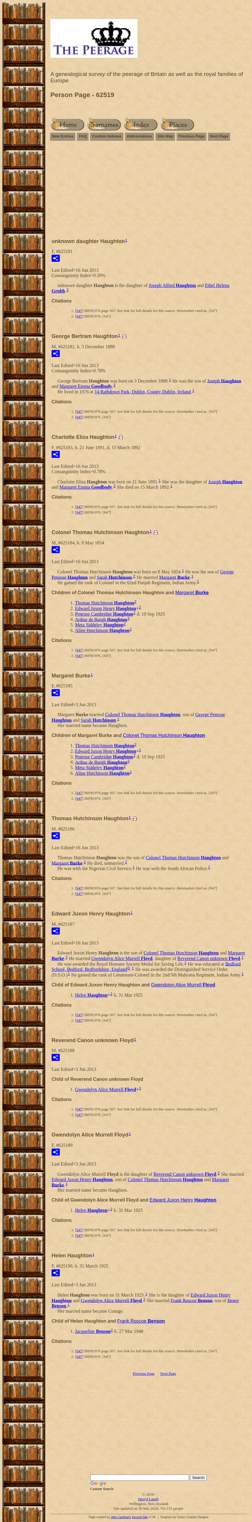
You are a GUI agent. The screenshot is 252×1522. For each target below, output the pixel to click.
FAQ (83, 136)
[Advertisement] (149, 192)
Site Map (165, 136)
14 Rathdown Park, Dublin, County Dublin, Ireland (143, 391)
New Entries (63, 136)
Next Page (219, 136)
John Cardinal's (121, 1517)
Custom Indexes (106, 136)
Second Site (140, 1517)
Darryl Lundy (148, 1499)
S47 (79, 310)
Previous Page (191, 136)
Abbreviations (139, 136)
